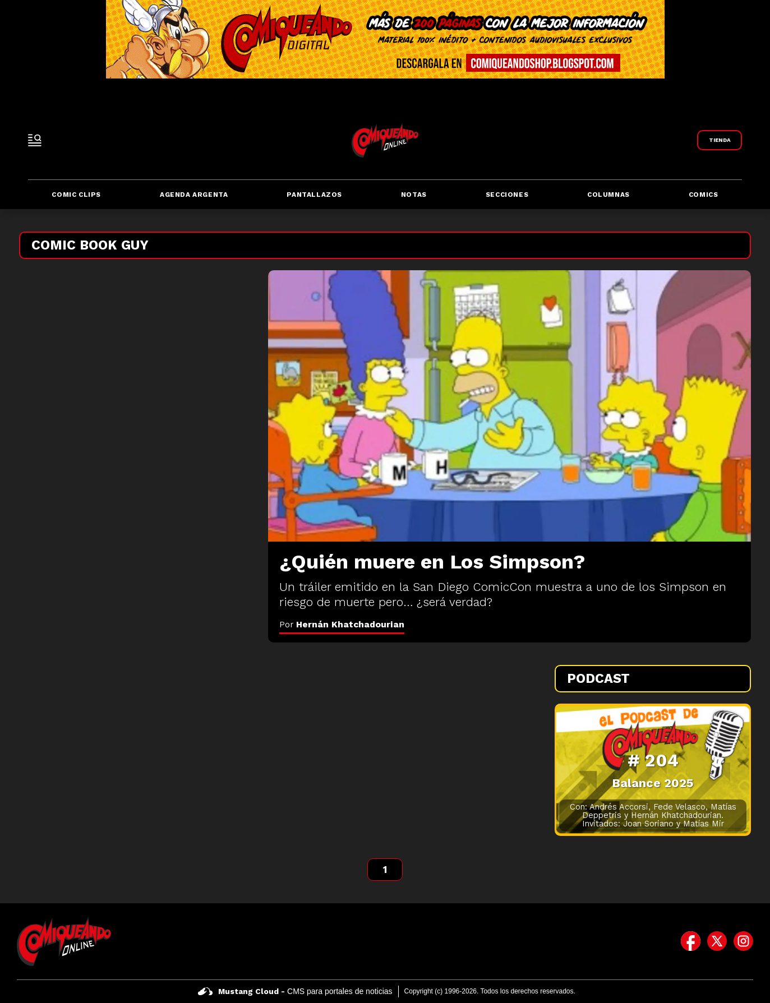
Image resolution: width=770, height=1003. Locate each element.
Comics (703, 194)
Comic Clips (76, 194)
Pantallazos (314, 194)
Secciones (507, 194)
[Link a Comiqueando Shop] (719, 140)
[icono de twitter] (717, 941)
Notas (414, 194)
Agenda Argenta (194, 194)
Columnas (608, 194)
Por (341, 624)
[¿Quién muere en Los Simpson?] (509, 406)
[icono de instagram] (743, 941)
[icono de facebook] (690, 941)
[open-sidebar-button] (35, 140)
